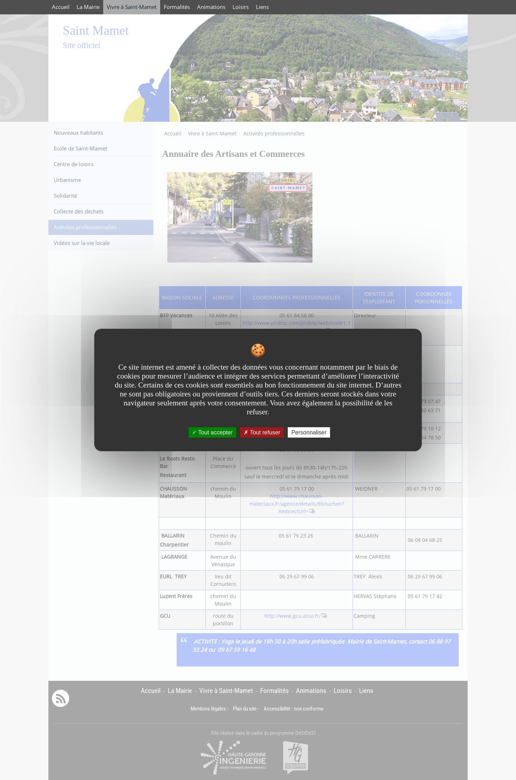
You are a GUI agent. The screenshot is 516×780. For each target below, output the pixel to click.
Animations (211, 7)
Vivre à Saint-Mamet (132, 7)
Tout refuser (262, 432)
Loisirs (241, 7)
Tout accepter (212, 432)
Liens (262, 7)
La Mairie (88, 7)
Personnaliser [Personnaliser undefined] (308, 432)
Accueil (61, 7)
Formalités (177, 7)
